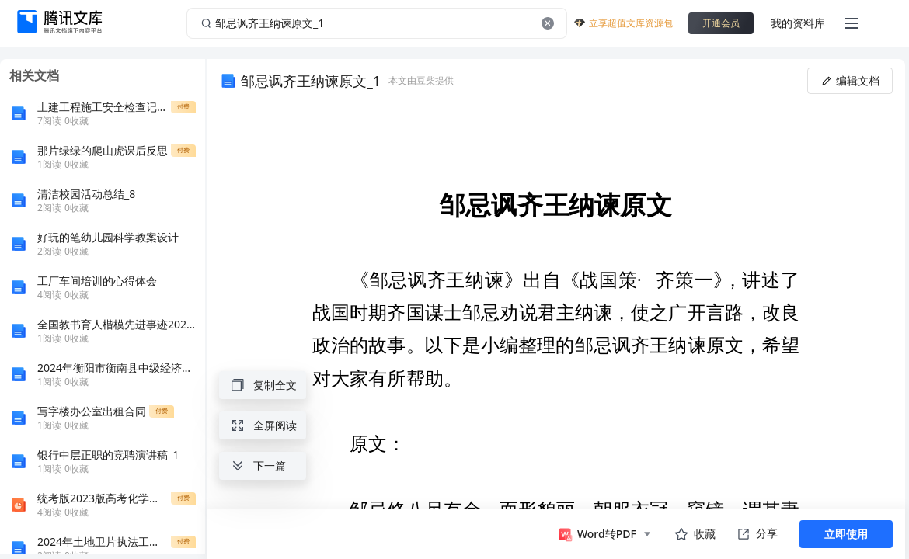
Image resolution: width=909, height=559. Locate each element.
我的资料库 (798, 23)
